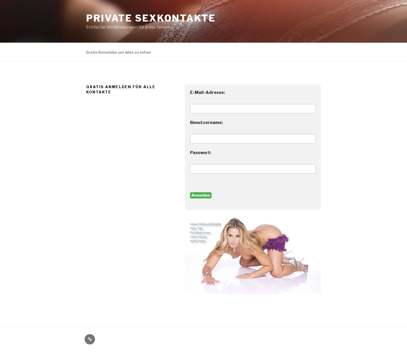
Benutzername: (206, 122)
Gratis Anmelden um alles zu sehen (118, 52)
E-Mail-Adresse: (207, 92)
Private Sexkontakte (151, 18)
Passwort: (200, 152)
